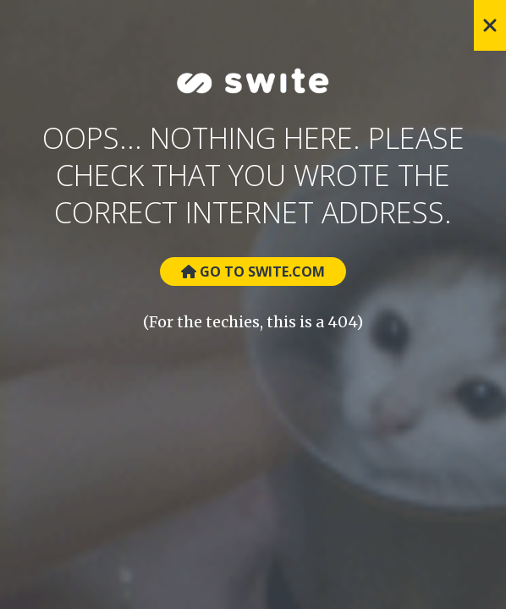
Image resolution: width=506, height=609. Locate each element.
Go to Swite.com (253, 271)
